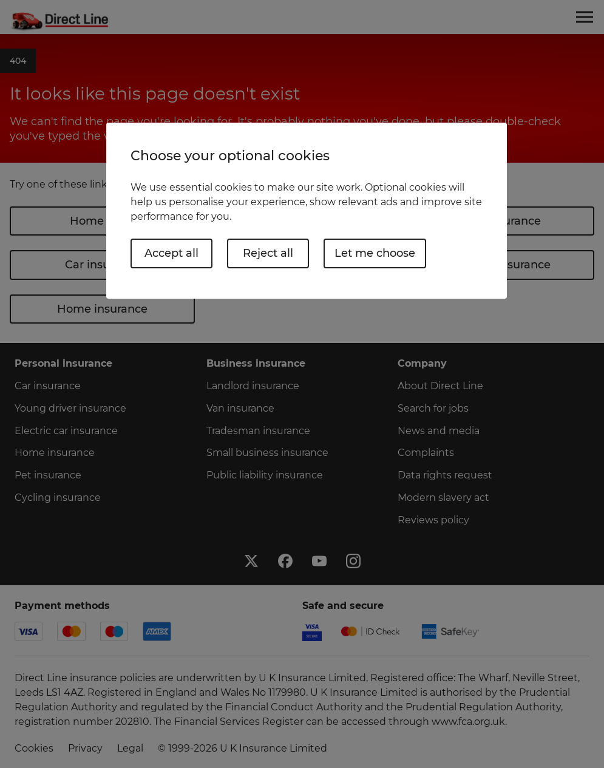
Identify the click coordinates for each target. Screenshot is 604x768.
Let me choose (374, 253)
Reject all (268, 253)
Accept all (171, 253)
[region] (306, 210)
